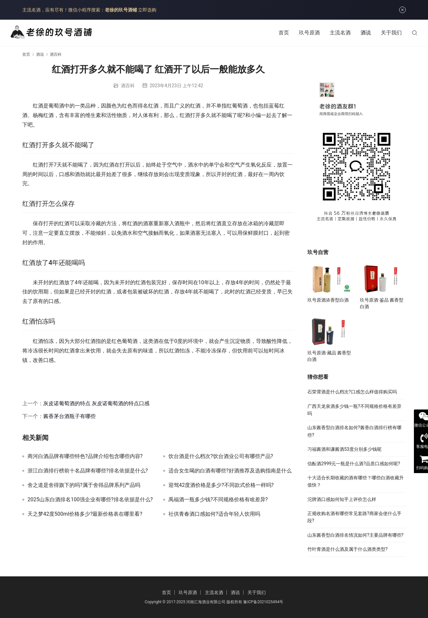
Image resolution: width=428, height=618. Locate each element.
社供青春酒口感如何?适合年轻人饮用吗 (214, 514)
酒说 (365, 33)
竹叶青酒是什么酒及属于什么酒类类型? (347, 549)
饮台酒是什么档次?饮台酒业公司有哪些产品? (220, 456)
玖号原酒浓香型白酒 (328, 300)
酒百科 (128, 85)
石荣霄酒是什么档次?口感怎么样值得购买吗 (352, 391)
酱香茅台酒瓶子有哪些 (69, 416)
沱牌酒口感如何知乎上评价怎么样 (341, 499)
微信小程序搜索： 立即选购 (112, 9)
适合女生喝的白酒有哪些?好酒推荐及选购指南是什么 (230, 471)
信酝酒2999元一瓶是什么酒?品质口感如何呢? (353, 463)
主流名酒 (340, 33)
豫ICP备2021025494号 (263, 602)
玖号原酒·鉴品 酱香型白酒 (381, 303)
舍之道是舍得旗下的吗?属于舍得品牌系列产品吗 (84, 485)
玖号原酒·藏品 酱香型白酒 (329, 356)
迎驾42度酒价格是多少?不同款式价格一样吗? (221, 485)
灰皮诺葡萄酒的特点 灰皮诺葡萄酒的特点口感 (96, 403)
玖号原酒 (309, 33)
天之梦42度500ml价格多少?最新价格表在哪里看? (85, 514)
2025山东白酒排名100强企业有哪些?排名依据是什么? (90, 500)
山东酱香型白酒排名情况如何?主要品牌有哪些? (355, 535)
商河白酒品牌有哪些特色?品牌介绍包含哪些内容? (85, 456)
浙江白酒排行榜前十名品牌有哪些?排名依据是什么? (88, 471)
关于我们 (391, 33)
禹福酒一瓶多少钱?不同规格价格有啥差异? (218, 500)
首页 (284, 33)
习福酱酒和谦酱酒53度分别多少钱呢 (344, 449)
